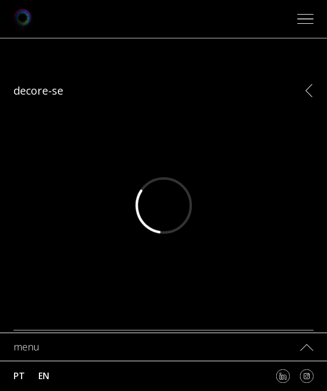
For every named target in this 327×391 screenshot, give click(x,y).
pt (19, 376)
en (43, 376)
